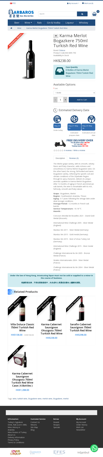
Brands (56, 422)
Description (60, 158)
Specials (56, 427)
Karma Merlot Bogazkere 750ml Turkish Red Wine (46, 28)
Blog (32, 430)
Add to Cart (82, 99)
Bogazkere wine (34, 398)
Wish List (80, 427)
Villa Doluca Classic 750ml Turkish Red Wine (22, 327)
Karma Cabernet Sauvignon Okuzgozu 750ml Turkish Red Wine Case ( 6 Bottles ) (22, 379)
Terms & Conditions (16, 442)
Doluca (62, 50)
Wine (27, 22)
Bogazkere (57, 398)
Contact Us (35, 422)
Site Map (34, 427)
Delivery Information (16, 437)
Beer (16, 22)
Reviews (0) (74, 158)
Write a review (79, 150)
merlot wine (47, 398)
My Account (81, 422)
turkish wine (22, 398)
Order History (81, 425)
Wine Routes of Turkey (17, 432)
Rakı (39, 22)
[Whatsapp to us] (94, 448)
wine (14, 398)
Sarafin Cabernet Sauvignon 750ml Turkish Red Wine (81, 327)
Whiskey (83, 22)
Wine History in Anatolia (14, 428)
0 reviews (68, 150)
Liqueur (69, 22)
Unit (56, 88)
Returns (34, 425)
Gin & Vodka (53, 22)
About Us (11, 435)
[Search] (82, 13)
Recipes (56, 425)
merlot (66, 398)
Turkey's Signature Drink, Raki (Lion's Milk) (17, 423)
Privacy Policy (13, 440)
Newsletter (80, 430)
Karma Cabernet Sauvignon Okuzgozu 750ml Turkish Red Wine (51, 329)
